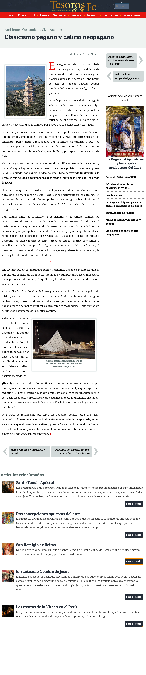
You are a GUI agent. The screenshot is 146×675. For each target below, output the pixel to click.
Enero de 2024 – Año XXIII (121, 177)
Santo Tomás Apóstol (35, 482)
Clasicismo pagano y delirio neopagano (122, 232)
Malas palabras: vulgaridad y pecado (28, 451)
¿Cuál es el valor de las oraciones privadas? (119, 186)
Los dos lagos (114, 194)
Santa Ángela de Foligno (120, 212)
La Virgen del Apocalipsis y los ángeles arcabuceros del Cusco (124, 203)
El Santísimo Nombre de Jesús (42, 571)
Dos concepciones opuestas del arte (48, 513)
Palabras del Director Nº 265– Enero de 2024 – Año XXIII (72, 451)
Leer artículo (133, 503)
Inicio (10, 15)
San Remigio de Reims (36, 544)
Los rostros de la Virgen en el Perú (46, 606)
